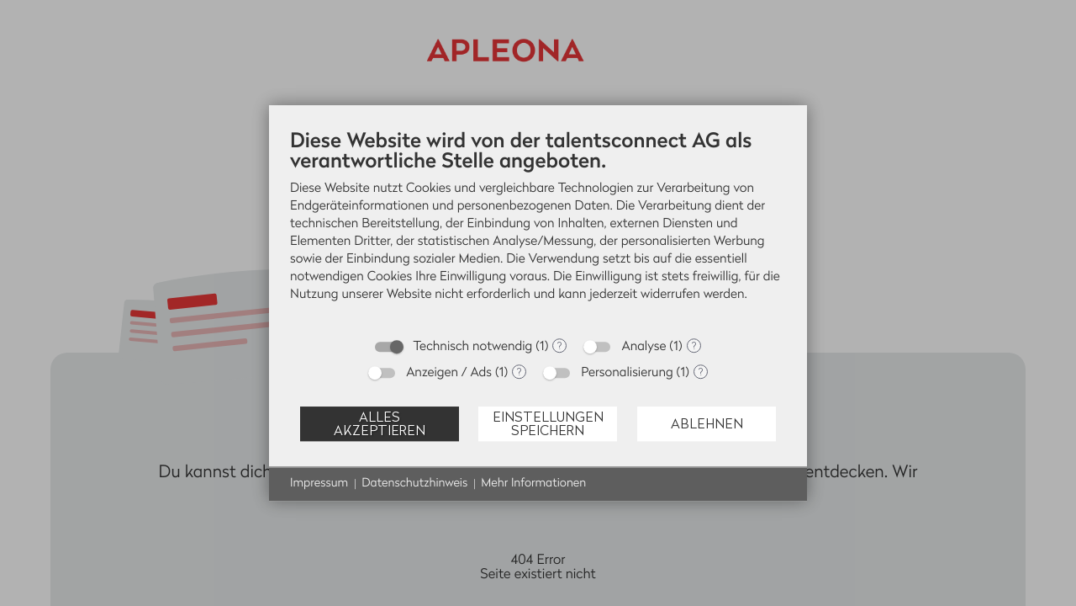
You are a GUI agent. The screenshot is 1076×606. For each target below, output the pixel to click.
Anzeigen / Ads (449, 372)
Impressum (319, 484)
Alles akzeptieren (379, 423)
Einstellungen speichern (548, 423)
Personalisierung (627, 372)
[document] (538, 227)
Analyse (643, 346)
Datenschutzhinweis (414, 484)
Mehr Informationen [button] (533, 484)
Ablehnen (707, 423)
